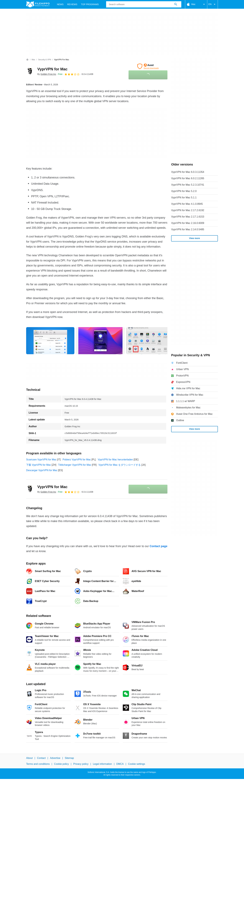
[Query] (143, 4)
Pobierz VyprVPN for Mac (77, 459)
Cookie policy (61, 764)
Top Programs (90, 4)
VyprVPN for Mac (52, 69)
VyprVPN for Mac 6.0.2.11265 (187, 178)
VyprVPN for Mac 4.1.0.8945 (187, 204)
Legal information (102, 764)
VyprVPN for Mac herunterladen (115, 459)
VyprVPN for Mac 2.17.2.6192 (187, 210)
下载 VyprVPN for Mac (38, 465)
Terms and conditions (38, 764)
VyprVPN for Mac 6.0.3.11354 (187, 172)
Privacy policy (81, 764)
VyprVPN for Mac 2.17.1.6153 (187, 216)
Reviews (72, 4)
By (46, 74)
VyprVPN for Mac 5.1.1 (184, 197)
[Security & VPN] (44, 59)
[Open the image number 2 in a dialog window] (150, 340)
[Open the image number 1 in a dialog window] (100, 340)
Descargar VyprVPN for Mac (41, 470)
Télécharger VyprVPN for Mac (74, 465)
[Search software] (176, 4)
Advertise (55, 758)
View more (194, 238)
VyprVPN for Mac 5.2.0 (184, 191)
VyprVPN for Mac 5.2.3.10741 (187, 184)
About (29, 758)
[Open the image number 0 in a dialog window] (50, 340)
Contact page (158, 546)
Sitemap (69, 758)
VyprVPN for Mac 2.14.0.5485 (187, 229)
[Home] (27, 59)
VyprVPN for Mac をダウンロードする (120, 465)
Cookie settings (136, 764)
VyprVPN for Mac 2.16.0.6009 (187, 223)
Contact (41, 758)
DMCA (120, 764)
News (60, 4)
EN (212, 4)
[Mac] (33, 59)
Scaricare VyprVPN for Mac (41, 459)
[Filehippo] (37, 4)
